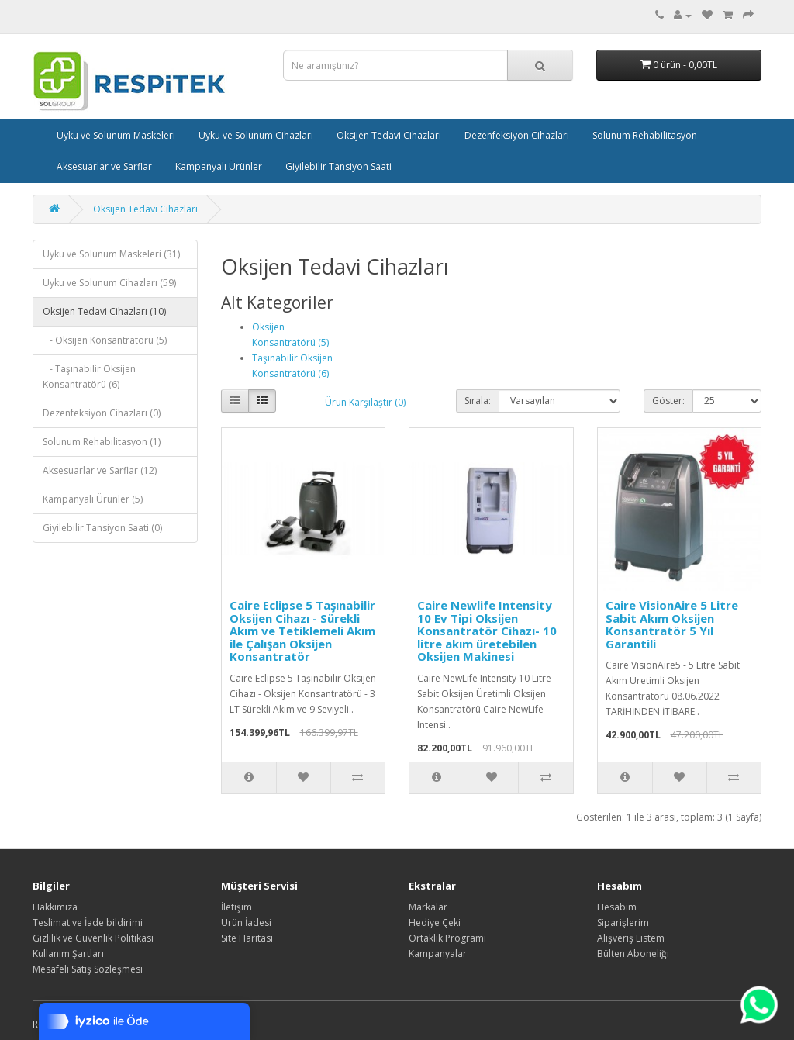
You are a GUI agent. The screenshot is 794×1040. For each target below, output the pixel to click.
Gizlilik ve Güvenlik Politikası (93, 938)
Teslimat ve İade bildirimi (88, 922)
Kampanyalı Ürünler (218, 166)
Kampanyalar (438, 953)
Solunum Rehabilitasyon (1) (102, 441)
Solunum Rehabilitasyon (644, 135)
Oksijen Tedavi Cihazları (389, 135)
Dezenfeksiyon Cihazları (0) (102, 413)
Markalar (428, 907)
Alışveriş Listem (631, 938)
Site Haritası (247, 938)
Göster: (668, 400)
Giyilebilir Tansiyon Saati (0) (102, 527)
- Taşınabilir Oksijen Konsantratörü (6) (89, 376)
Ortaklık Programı (447, 938)
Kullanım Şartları (68, 953)
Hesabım (617, 907)
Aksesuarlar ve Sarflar (104, 166)
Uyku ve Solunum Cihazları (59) (109, 282)
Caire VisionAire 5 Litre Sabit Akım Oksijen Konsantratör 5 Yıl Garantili (672, 624)
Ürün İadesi (246, 922)
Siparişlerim (623, 922)
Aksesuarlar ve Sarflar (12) (100, 470)
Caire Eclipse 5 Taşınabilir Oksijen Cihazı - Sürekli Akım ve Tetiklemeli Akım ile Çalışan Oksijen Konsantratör (302, 630)
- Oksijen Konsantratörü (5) (105, 340)
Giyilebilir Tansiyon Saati (338, 166)
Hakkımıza (55, 907)
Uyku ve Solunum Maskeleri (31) (111, 254)
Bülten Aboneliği (633, 953)
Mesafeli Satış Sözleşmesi (88, 969)
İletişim (236, 907)
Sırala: (477, 400)
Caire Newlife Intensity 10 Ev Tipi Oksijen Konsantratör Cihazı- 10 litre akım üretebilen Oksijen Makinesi (487, 630)
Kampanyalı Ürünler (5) (93, 499)
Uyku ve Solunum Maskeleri (116, 135)
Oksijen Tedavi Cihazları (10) (104, 311)
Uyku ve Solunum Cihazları (255, 135)
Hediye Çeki (435, 922)
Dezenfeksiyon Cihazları (516, 135)
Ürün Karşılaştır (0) (365, 402)
